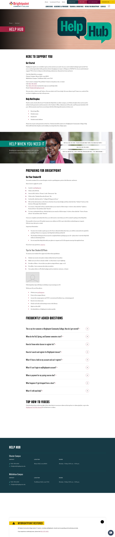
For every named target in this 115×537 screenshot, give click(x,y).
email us (42, 244)
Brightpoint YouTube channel (34, 407)
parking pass (40, 292)
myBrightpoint (37, 188)
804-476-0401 (33, 86)
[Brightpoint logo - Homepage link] (19, 4)
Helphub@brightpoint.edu (37, 88)
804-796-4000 (33, 83)
